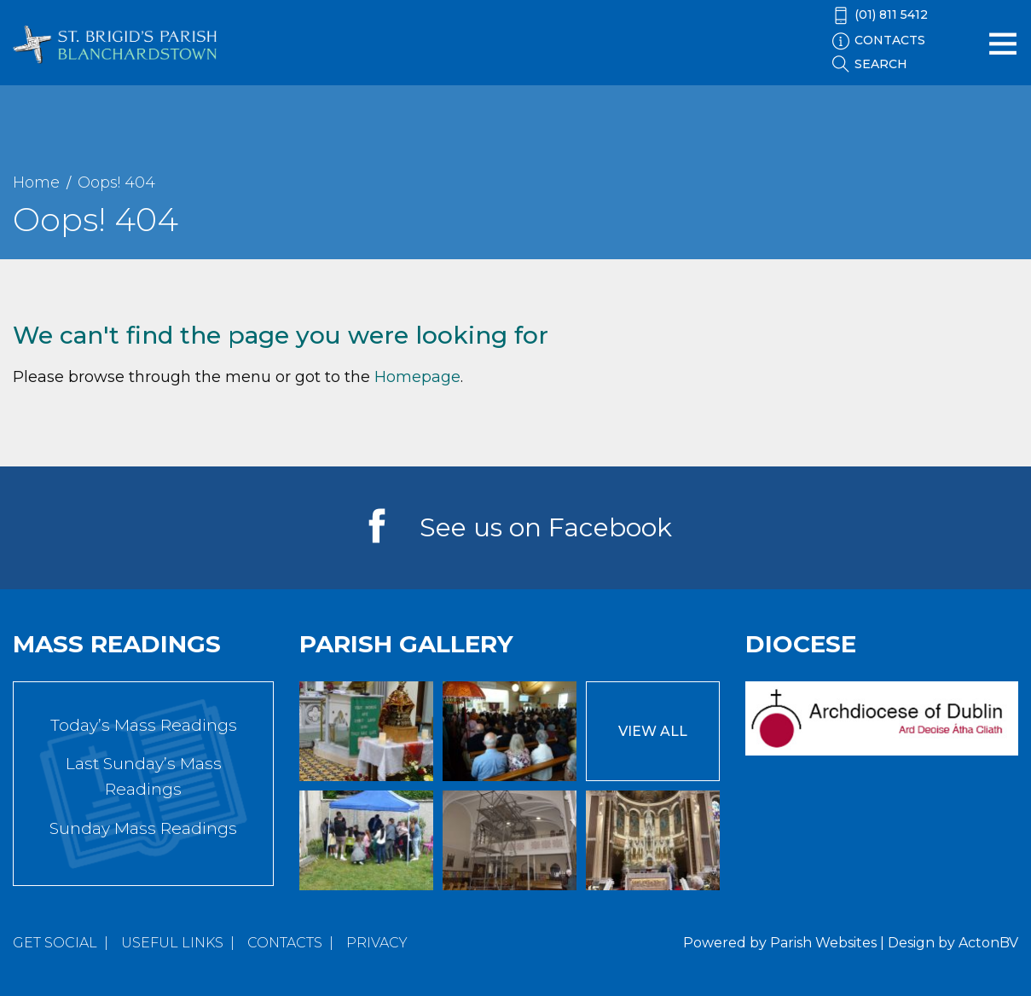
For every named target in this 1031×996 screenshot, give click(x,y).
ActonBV (988, 943)
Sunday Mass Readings (143, 828)
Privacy (377, 943)
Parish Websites (823, 943)
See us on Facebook (546, 527)
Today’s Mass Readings (143, 725)
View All (652, 731)
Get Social (55, 943)
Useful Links (172, 943)
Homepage (417, 377)
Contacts (284, 943)
